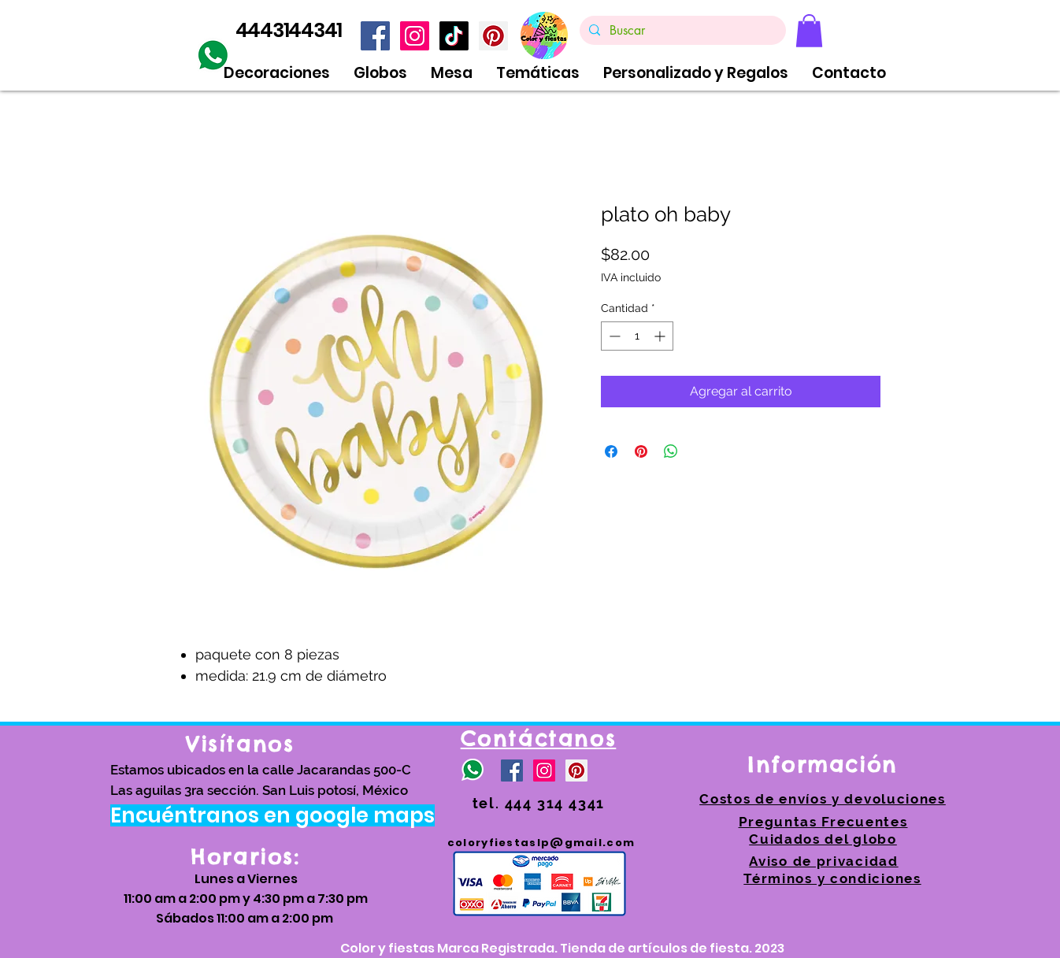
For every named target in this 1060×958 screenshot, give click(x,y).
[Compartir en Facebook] (611, 451)
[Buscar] (681, 31)
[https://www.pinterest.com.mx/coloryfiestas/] (493, 35)
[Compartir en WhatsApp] (671, 451)
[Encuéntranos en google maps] (272, 815)
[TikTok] (454, 35)
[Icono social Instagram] (414, 35)
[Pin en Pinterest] (641, 451)
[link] (809, 30)
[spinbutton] (637, 336)
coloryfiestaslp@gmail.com (541, 842)
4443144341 (289, 30)
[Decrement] (613, 336)
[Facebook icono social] (375, 35)
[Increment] (661, 336)
